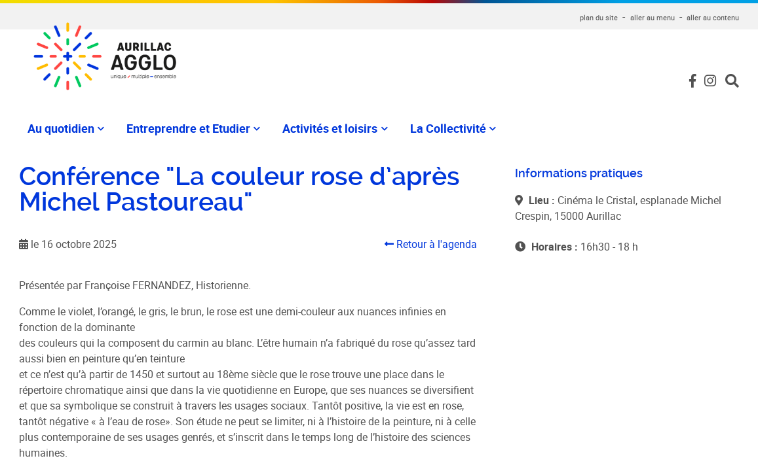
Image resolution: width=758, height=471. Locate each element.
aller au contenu (713, 17)
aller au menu (652, 17)
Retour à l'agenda (431, 244)
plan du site (599, 17)
